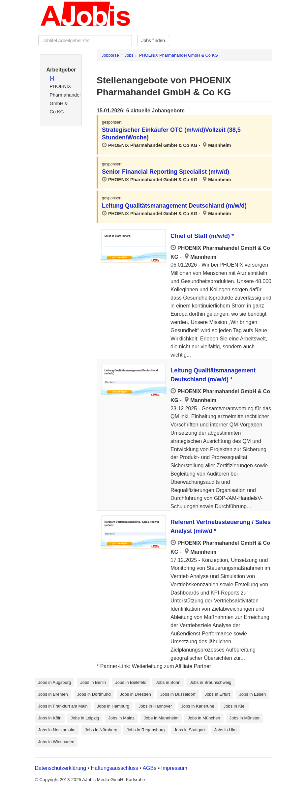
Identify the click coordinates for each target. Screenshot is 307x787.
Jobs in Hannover (155, 706)
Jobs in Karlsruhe (197, 706)
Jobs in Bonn (168, 682)
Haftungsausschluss (114, 768)
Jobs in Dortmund (94, 694)
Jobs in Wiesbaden (56, 741)
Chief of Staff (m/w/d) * (202, 236)
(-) (52, 78)
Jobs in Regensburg (146, 729)
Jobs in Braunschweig (210, 682)
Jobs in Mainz (121, 717)
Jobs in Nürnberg (101, 729)
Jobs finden (153, 40)
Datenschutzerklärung (61, 768)
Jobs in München (204, 717)
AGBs (149, 768)
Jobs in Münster (245, 717)
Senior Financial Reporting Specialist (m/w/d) (165, 171)
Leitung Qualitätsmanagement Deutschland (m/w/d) (174, 205)
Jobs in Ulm (225, 729)
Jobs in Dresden (135, 694)
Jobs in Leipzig (85, 717)
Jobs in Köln (50, 717)
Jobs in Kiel (234, 706)
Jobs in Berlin (93, 682)
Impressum (174, 768)
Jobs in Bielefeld (130, 682)
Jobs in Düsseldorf (178, 694)
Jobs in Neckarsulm (57, 729)
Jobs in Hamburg (113, 706)
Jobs (129, 55)
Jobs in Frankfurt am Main (63, 706)
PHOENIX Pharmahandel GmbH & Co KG (178, 55)
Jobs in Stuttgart (189, 729)
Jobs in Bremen (53, 694)
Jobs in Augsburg (54, 682)
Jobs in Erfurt (217, 694)
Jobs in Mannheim (161, 717)
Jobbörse (110, 55)
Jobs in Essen (252, 694)
